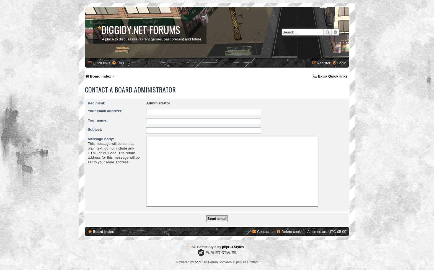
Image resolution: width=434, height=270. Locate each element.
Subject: (95, 129)
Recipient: (96, 103)
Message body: (101, 139)
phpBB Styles (233, 247)
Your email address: (105, 111)
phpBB (200, 262)
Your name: (98, 120)
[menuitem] (118, 63)
